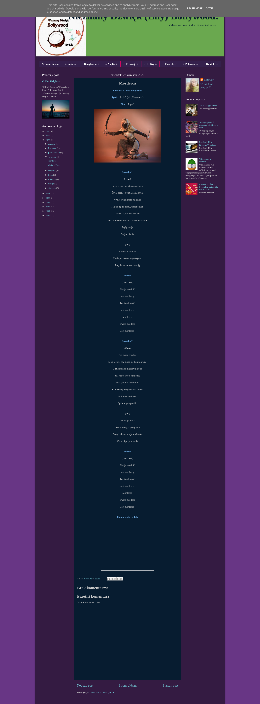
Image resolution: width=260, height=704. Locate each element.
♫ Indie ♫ (70, 64)
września (52, 157)
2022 (48, 140)
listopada (52, 148)
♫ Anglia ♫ (111, 64)
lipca (50, 175)
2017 (48, 211)
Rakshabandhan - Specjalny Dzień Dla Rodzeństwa (208, 187)
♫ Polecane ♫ (190, 64)
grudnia (52, 144)
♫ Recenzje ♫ (131, 64)
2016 (48, 215)
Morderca (52, 161)
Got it (209, 8)
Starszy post (170, 685)
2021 (48, 193)
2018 (48, 206)
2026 (48, 131)
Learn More (194, 8)
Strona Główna (50, 64)
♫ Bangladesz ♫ (90, 64)
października (54, 152)
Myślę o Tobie (54, 165)
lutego (51, 183)
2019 (48, 202)
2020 (48, 198)
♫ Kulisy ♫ (150, 64)
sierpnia (52, 170)
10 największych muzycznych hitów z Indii (208, 125)
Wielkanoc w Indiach (205, 160)
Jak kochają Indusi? (208, 105)
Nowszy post (85, 685)
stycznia (52, 188)
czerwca (52, 179)
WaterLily (209, 80)
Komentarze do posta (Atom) (101, 692)
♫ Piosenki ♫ (169, 64)
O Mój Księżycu (51, 81)
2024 (48, 135)
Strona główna (128, 685)
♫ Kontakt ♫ (210, 64)
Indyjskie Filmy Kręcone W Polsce (207, 143)
